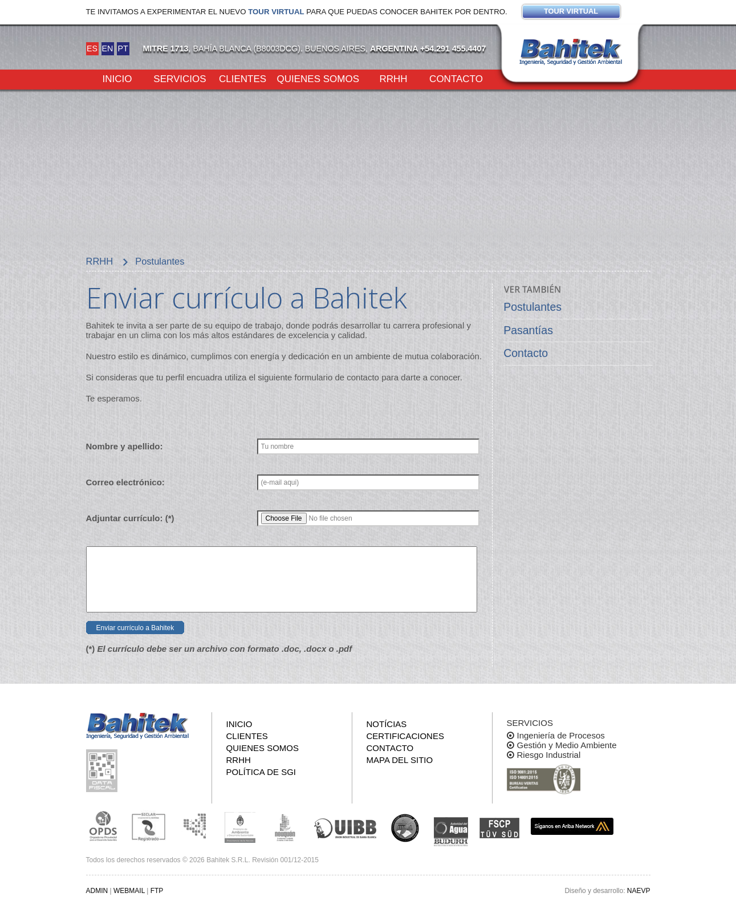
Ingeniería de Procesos (561, 735)
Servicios (179, 78)
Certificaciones (405, 736)
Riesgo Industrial (549, 755)
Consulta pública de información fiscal (103, 770)
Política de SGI (261, 772)
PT (122, 48)
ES (92, 48)
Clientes (242, 78)
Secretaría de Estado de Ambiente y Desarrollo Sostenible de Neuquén (286, 826)
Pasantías (528, 330)
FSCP (499, 828)
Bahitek (570, 52)
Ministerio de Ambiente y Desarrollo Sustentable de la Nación (240, 826)
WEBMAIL (129, 891)
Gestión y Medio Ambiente (567, 745)
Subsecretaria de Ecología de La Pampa (194, 826)
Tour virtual (276, 11)
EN (107, 48)
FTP (157, 891)
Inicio (117, 78)
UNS (405, 827)
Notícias (387, 724)
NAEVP (638, 891)
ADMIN (97, 891)
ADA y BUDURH (451, 832)
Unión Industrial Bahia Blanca (345, 826)
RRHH (393, 78)
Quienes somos (318, 78)
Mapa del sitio (400, 760)
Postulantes (532, 307)
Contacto (456, 78)
